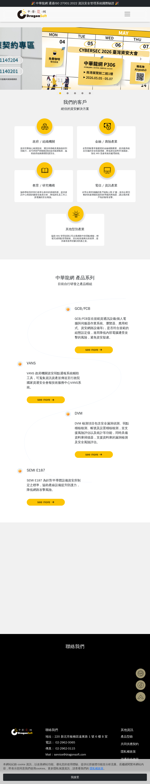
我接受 (75, 777)
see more (93, 350)
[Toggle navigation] (127, 14)
